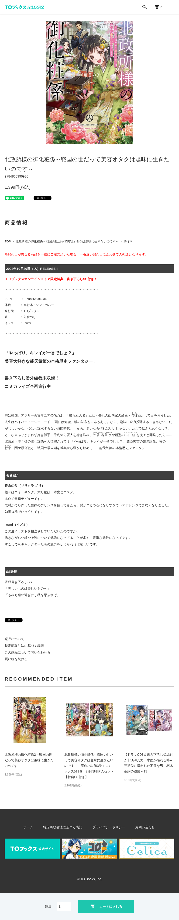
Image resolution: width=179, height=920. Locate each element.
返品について (14, 639)
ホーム (33, 827)
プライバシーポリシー (107, 827)
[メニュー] (172, 7)
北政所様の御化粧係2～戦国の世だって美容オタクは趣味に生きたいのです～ (29, 760)
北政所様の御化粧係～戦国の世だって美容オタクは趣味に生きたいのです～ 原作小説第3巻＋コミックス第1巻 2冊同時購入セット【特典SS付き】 (89, 766)
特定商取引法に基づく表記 (24, 646)
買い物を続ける (16, 659)
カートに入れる (106, 906)
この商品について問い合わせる (27, 652)
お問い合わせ (141, 827)
